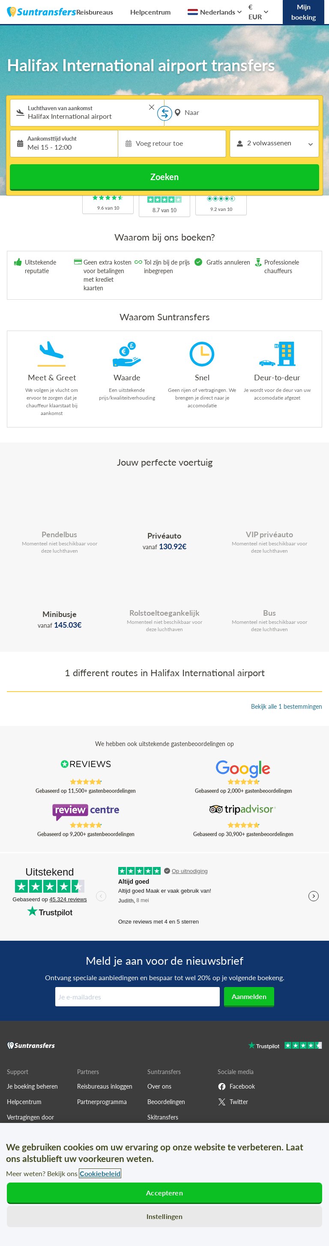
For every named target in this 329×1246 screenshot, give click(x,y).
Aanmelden (249, 996)
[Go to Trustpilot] (285, 1046)
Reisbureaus (94, 12)
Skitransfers (162, 1117)
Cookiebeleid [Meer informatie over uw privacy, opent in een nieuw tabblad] (100, 1173)
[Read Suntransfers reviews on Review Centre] (86, 813)
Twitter (233, 1102)
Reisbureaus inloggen (104, 1086)
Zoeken (164, 177)
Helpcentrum (150, 12)
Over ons (159, 1086)
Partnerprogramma (102, 1101)
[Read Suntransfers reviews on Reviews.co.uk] (86, 769)
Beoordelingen (166, 1101)
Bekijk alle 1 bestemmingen (286, 706)
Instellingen (165, 1216)
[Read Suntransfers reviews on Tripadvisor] (243, 813)
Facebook (236, 1086)
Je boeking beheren (32, 1086)
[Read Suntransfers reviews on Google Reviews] (243, 769)
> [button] (151, 107)
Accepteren (164, 1193)
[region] (164, 1184)
